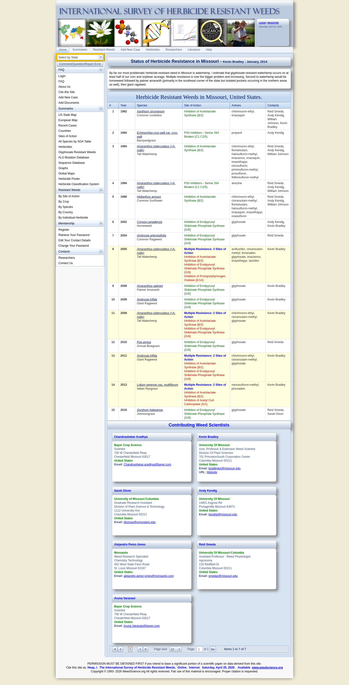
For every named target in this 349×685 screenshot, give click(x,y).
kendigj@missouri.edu (222, 514)
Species (142, 105)
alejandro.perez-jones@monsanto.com (149, 576)
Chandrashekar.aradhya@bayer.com (147, 464)
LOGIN (262, 23)
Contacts (273, 105)
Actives (236, 105)
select (101, 57)
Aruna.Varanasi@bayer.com (142, 626)
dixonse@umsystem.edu (140, 522)
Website (212, 472)
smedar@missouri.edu (223, 576)
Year (123, 105)
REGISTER (273, 23)
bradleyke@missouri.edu (224, 468)
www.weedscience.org (267, 667)
